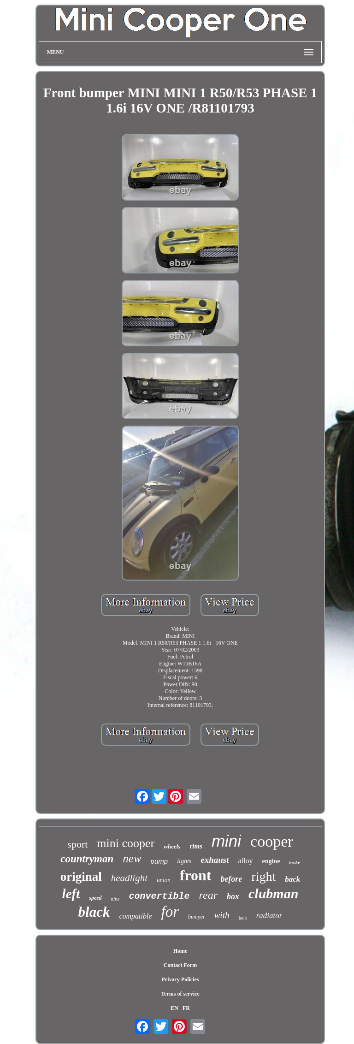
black (94, 912)
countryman (86, 859)
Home (180, 951)
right (263, 876)
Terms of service (180, 994)
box (233, 896)
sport (77, 844)
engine (271, 861)
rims (195, 846)
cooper (271, 841)
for (170, 911)
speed (95, 898)
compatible (135, 916)
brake (294, 862)
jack (242, 917)
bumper (196, 917)
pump (159, 861)
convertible (159, 896)
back (292, 879)
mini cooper (125, 843)
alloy (245, 861)
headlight (129, 878)
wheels (172, 846)
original (81, 877)
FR (186, 1008)
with (222, 915)
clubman (273, 893)
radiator (269, 915)
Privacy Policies (180, 979)
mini (226, 841)
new (132, 858)
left (71, 893)
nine (115, 899)
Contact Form (180, 965)
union (164, 880)
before (231, 879)
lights (184, 861)
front (196, 875)
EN (174, 1008)
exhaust (215, 860)
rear (208, 895)
